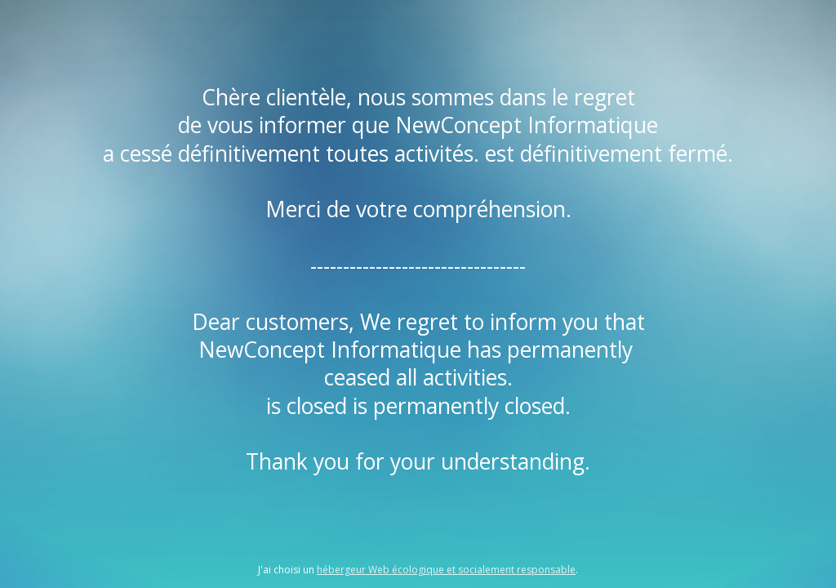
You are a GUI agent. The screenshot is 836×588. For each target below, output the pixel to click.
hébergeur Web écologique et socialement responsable (446, 570)
